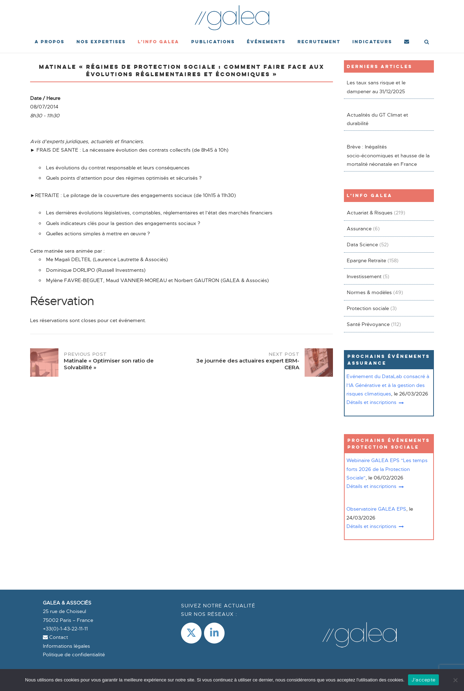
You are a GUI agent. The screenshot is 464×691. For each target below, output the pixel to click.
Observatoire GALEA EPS (376, 509)
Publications (213, 42)
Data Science (362, 244)
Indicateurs (372, 42)
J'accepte (423, 679)
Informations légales (66, 646)
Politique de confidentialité (74, 654)
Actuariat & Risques (369, 212)
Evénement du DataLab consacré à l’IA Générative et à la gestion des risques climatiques (387, 385)
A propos (49, 42)
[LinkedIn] (214, 633)
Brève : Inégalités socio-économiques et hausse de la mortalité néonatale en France (388, 155)
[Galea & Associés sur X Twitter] (191, 633)
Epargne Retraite (366, 260)
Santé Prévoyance (368, 324)
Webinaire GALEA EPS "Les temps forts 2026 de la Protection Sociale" (387, 469)
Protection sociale (368, 308)
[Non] (455, 680)
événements (266, 42)
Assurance (359, 228)
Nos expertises (101, 42)
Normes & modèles (369, 292)
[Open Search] (427, 42)
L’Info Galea (158, 42)
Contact (55, 637)
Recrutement (319, 42)
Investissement (364, 276)
